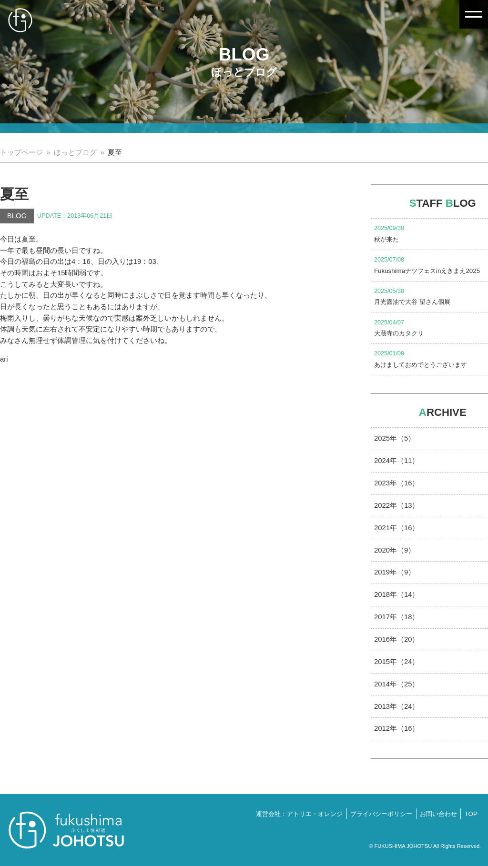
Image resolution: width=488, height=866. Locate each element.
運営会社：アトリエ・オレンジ (299, 813)
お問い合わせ (438, 813)
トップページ (21, 152)
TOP (471, 813)
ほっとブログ (75, 152)
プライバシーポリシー (381, 813)
